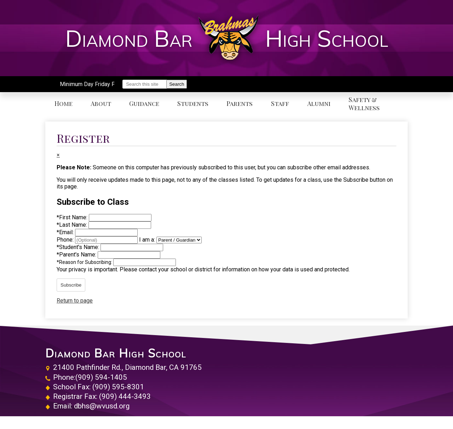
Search (176, 84)
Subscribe (71, 285)
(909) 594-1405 (101, 377)
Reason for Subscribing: (85, 262)
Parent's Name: (77, 254)
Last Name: (72, 224)
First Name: (73, 217)
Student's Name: (79, 247)
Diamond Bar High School (115, 353)
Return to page (75, 300)
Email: (66, 232)
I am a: (147, 239)
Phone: (66, 239)
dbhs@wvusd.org (102, 406)
